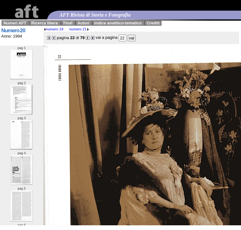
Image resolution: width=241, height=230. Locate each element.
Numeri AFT (14, 23)
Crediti (152, 23)
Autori (83, 23)
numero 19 (54, 29)
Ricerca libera (44, 23)
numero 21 (79, 29)
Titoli (68, 23)
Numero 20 (13, 30)
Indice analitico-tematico (118, 23)
